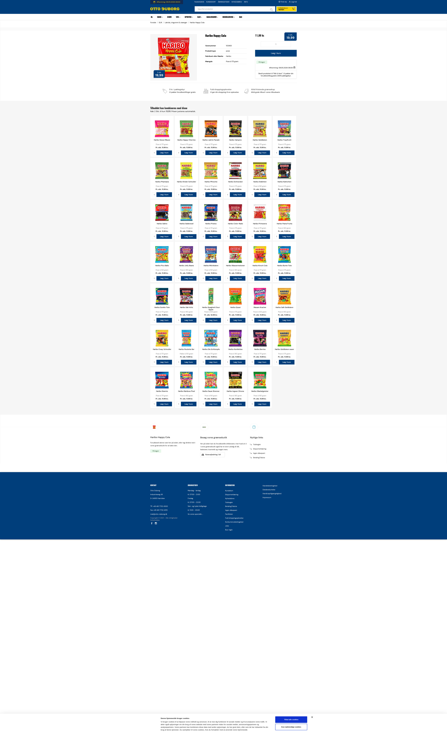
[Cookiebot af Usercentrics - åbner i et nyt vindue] (146, 408)
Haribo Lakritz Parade (210, 140)
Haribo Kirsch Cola (260, 265)
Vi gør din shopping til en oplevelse (224, 92)
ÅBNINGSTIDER (223, 2)
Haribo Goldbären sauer (284, 349)
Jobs (227, 526)
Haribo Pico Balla (162, 265)
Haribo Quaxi (235, 307)
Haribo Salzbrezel (186, 224)
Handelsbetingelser (270, 486)
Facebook (151, 523)
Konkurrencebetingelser (234, 522)
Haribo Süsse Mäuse (162, 140)
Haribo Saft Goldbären (284, 307)
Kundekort (229, 491)
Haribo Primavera (260, 224)
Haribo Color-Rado (235, 224)
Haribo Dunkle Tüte (162, 307)
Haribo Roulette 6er (186, 349)
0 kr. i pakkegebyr (177, 89)
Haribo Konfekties (235, 349)
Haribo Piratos (211, 224)
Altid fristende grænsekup (263, 89)
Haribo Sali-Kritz (186, 307)
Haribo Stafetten (260, 182)
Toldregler (257, 444)
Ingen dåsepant (259, 453)
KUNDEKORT (211, 2)
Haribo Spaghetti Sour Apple (211, 308)
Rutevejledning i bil (213, 454)
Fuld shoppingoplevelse (220, 89)
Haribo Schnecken (235, 182)
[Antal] (276, 44)
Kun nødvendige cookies (291, 399)
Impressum (267, 497)
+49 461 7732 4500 (160, 506)
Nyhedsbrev (230, 498)
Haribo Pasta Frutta (284, 224)
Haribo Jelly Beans (186, 265)
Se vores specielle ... (195, 514)
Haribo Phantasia (162, 182)
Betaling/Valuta (259, 457)
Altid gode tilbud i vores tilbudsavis (265, 92)
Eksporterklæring (259, 449)
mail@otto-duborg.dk (158, 514)
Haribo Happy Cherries (186, 140)
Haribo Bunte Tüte (284, 265)
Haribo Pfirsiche (211, 182)
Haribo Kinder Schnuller (186, 182)
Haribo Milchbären (211, 265)
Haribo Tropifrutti (284, 140)
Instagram (155, 523)
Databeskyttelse (269, 490)
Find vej (284, 2)
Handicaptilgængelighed (272, 493)
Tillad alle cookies (291, 392)
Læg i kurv (276, 53)
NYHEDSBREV (237, 2)
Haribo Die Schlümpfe (211, 349)
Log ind (294, 2)
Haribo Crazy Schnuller (162, 349)
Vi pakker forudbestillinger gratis (182, 92)
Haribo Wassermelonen (235, 265)
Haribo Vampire (235, 140)
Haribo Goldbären (260, 140)
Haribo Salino (162, 224)
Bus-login (229, 530)
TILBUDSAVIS (199, 2)
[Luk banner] (312, 389)
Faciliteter (229, 514)
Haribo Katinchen (284, 182)
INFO (246, 2)
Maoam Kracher (260, 307)
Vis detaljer (165, 408)
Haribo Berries (260, 349)
